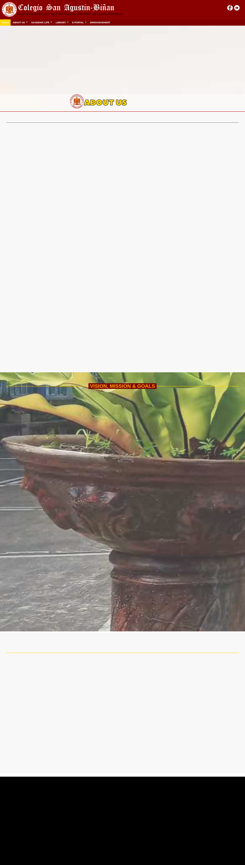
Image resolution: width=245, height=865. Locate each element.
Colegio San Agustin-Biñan (66, 7)
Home (5, 22)
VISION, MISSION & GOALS (122, 386)
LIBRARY (61, 22)
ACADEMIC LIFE (40, 22)
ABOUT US (19, 22)
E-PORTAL (78, 22)
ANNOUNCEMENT (100, 22)
